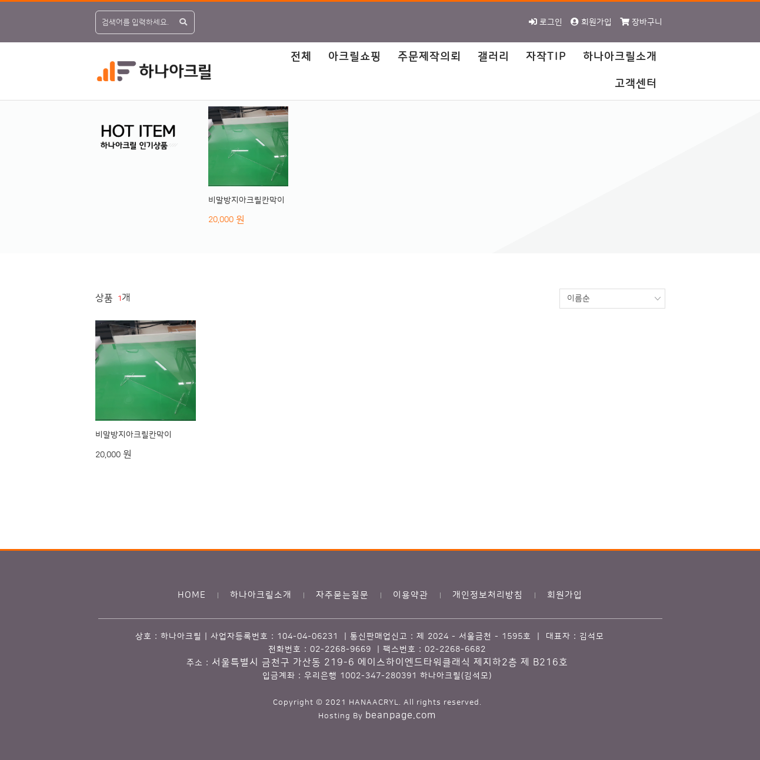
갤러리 (493, 57)
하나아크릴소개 (620, 57)
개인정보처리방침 (487, 595)
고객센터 (636, 84)
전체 (301, 57)
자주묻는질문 (342, 595)
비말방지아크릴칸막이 (246, 200)
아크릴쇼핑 (354, 57)
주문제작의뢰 (429, 57)
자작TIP (546, 57)
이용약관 (410, 595)
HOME (192, 595)
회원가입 (564, 595)
